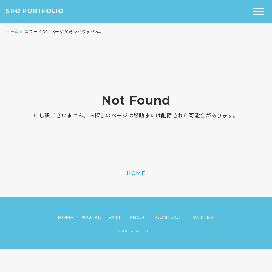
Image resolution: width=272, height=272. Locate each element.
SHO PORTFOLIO (34, 11)
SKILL (115, 217)
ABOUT (138, 217)
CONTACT (169, 217)
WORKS (91, 217)
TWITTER (201, 217)
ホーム (12, 31)
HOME (136, 173)
